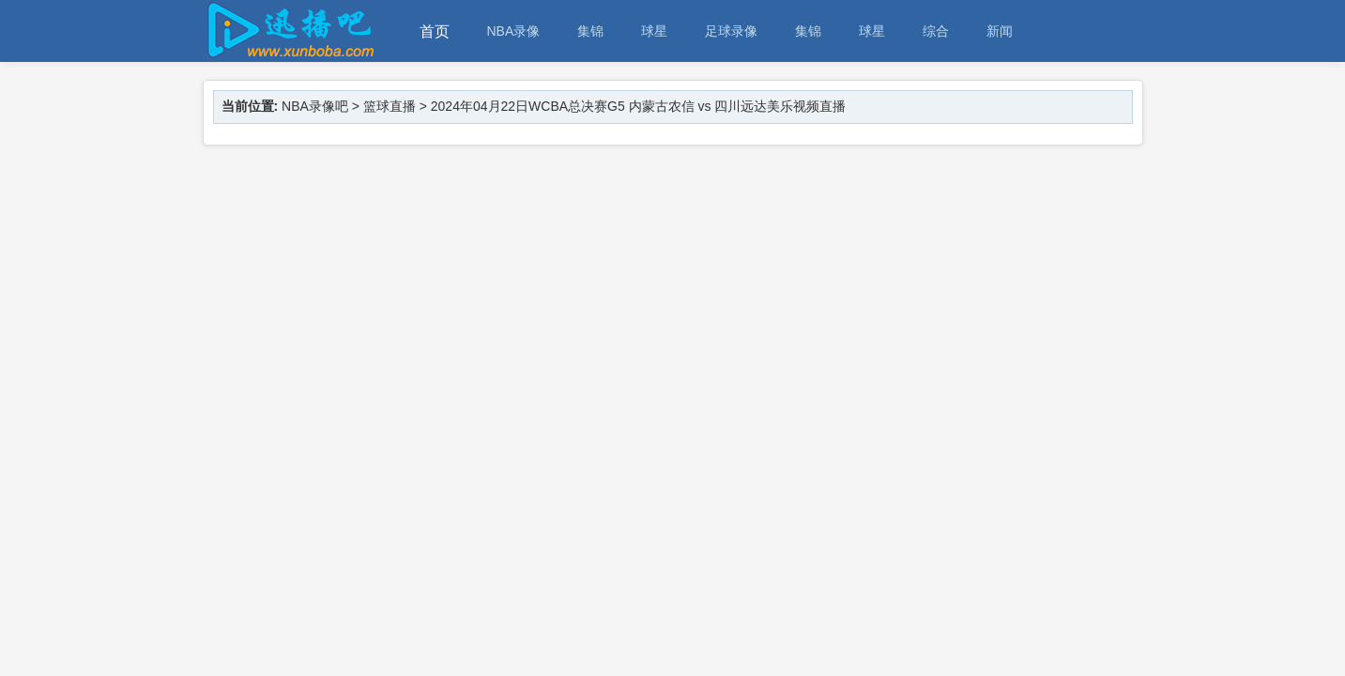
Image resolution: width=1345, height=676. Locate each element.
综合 (936, 30)
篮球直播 (389, 106)
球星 (654, 30)
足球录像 (731, 30)
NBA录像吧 (315, 106)
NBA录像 (514, 30)
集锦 (590, 30)
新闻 (999, 30)
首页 (435, 31)
